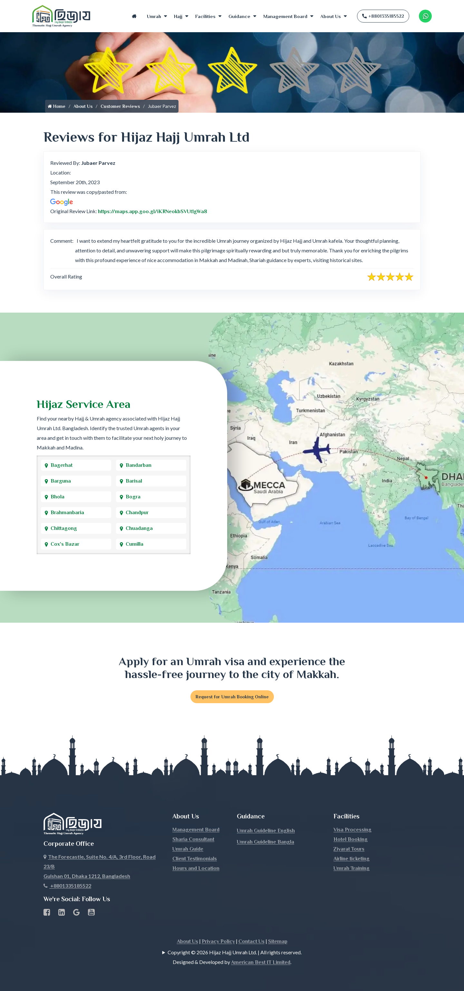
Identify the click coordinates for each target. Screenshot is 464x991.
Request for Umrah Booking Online (232, 696)
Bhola (57, 497)
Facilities (205, 16)
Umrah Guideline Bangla (265, 842)
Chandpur (137, 512)
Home (134, 16)
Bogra (133, 497)
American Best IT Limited (260, 962)
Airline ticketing (352, 859)
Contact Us (251, 941)
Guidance (239, 16)
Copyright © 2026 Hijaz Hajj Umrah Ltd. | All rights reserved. (235, 952)
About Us (330, 16)
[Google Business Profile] (76, 913)
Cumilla (134, 544)
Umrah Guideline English (266, 831)
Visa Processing (353, 830)
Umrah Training (352, 868)
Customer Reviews (120, 106)
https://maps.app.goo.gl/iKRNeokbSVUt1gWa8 (152, 211)
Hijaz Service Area (83, 404)
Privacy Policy (218, 941)
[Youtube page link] (91, 913)
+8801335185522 (383, 16)
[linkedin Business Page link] (61, 913)
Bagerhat (61, 465)
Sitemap (277, 941)
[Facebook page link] (47, 913)
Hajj (178, 16)
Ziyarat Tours (349, 849)
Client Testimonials (194, 859)
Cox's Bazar (65, 544)
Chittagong (64, 528)
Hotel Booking (351, 839)
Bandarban (138, 465)
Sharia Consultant (193, 839)
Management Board (285, 16)
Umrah (154, 16)
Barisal (134, 481)
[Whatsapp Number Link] (425, 16)
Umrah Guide (187, 849)
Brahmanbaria (67, 512)
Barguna (61, 481)
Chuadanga (139, 528)
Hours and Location (195, 868)
